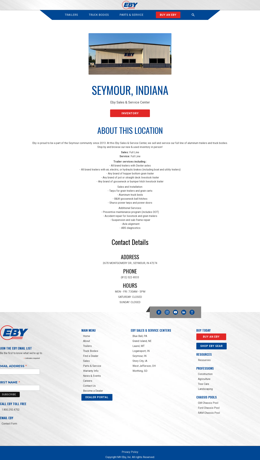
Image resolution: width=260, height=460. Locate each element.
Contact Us (89, 382)
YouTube (175, 308)
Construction (205, 370)
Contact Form (9, 420)
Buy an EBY (211, 333)
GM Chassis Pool (208, 399)
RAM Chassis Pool (209, 409)
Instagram (167, 308)
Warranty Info (90, 367)
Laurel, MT (138, 342)
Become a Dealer (93, 387)
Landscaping (205, 385)
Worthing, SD (139, 367)
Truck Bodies (90, 347)
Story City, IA (139, 357)
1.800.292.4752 (11, 406)
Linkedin (183, 308)
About (86, 337)
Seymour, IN (139, 352)
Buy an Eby (168, 14)
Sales (86, 357)
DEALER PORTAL (96, 393)
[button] (193, 15)
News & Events (92, 372)
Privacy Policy (130, 448)
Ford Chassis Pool (209, 404)
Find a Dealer (90, 352)
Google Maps (192, 308)
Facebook (158, 308)
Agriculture (204, 375)
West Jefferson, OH (144, 362)
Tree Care (203, 380)
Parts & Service (92, 362)
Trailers (87, 342)
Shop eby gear (211, 342)
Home (86, 332)
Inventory (130, 111)
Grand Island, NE (141, 337)
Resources (204, 356)
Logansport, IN (141, 347)
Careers (87, 377)
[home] (130, 5)
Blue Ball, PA (139, 332)
